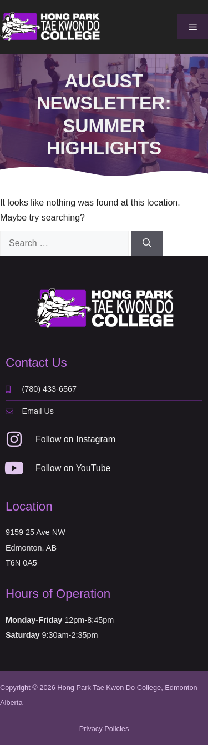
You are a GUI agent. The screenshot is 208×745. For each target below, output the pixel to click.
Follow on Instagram (75, 439)
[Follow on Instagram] (14, 439)
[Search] (147, 243)
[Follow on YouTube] (14, 468)
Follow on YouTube (73, 468)
